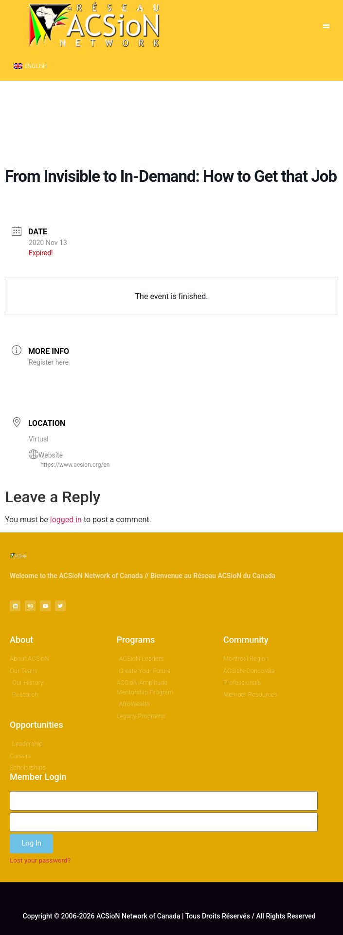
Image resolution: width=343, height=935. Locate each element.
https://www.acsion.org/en (74, 464)
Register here (49, 362)
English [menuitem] (36, 66)
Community (246, 640)
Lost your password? (40, 860)
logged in (66, 519)
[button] (326, 25)
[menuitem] (30, 66)
